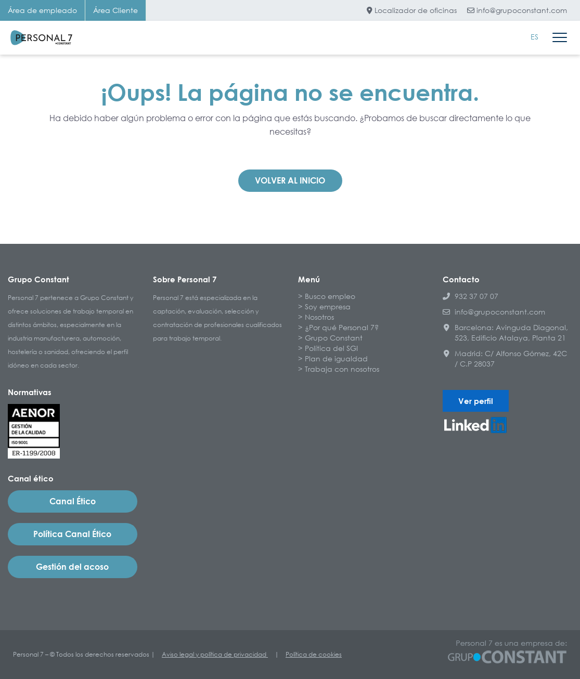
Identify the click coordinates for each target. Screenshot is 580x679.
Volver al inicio (290, 180)
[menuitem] (534, 37)
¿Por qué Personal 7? (342, 327)
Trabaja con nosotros (342, 368)
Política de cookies (314, 654)
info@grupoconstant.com (517, 10)
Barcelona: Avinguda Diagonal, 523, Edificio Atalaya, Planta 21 (505, 332)
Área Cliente (115, 10)
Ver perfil (475, 401)
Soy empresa (328, 306)
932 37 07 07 (470, 296)
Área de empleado (42, 10)
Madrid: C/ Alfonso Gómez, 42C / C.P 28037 (505, 358)
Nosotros (319, 316)
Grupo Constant (334, 337)
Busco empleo (330, 296)
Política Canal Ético (72, 534)
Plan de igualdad (336, 358)
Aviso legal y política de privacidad (215, 654)
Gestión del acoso (72, 567)
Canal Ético (72, 501)
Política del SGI (331, 348)
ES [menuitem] (534, 36)
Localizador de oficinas (412, 10)
